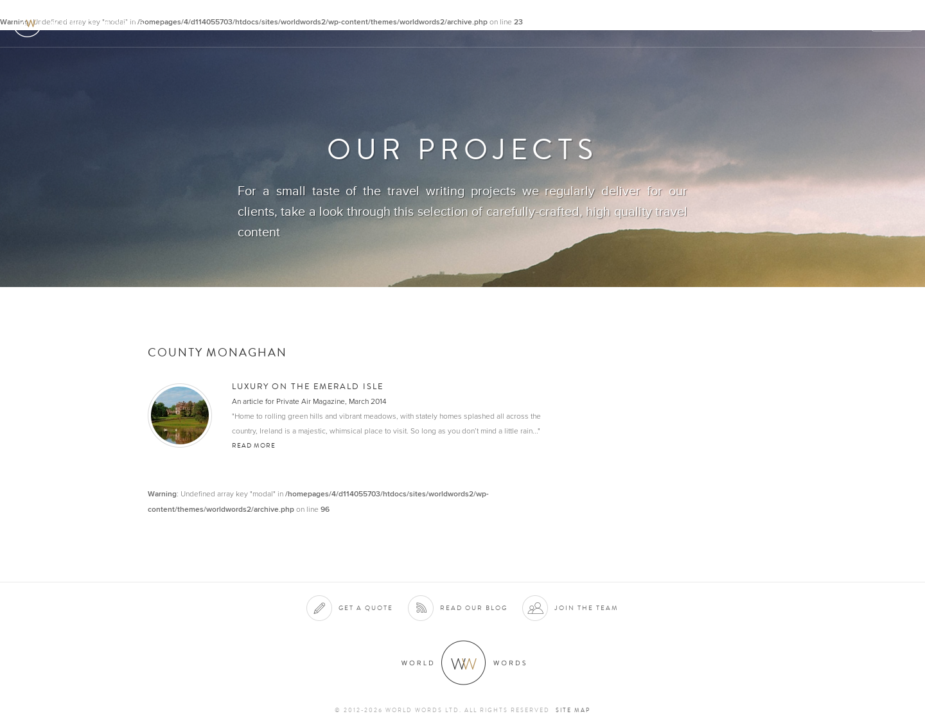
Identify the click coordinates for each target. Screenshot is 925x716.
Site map (573, 710)
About (549, 23)
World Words (82, 22)
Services (599, 23)
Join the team (586, 608)
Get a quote (366, 608)
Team (756, 23)
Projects (708, 23)
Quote (892, 23)
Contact (803, 23)
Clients (653, 23)
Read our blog (473, 608)
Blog (850, 23)
